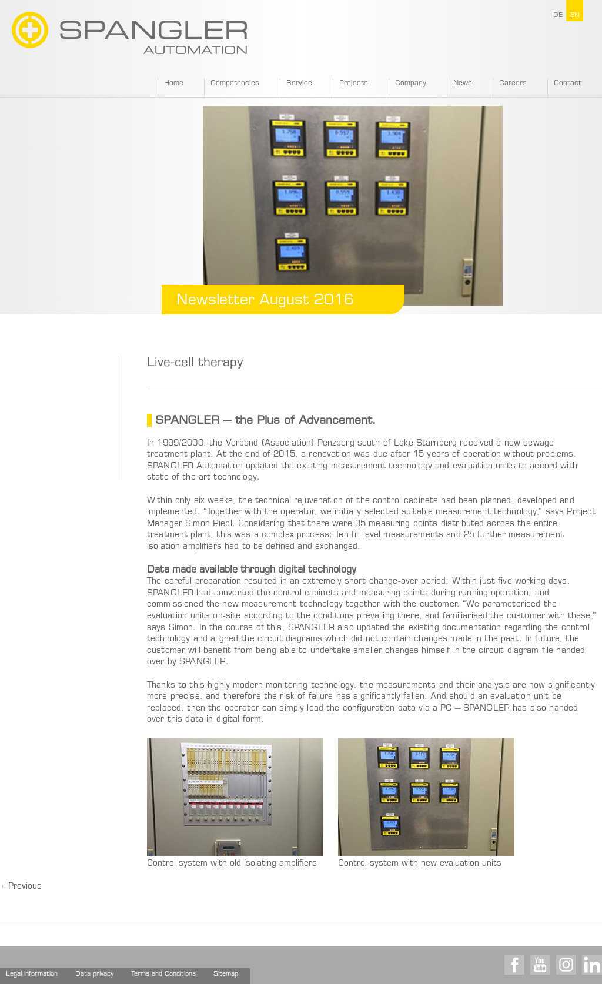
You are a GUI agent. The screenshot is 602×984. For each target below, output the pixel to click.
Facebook (514, 965)
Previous (21, 887)
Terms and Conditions (163, 974)
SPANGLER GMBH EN (129, 33)
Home (173, 83)
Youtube (540, 965)
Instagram (566, 965)
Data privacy (94, 974)
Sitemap (225, 974)
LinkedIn (592, 965)
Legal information (32, 974)
